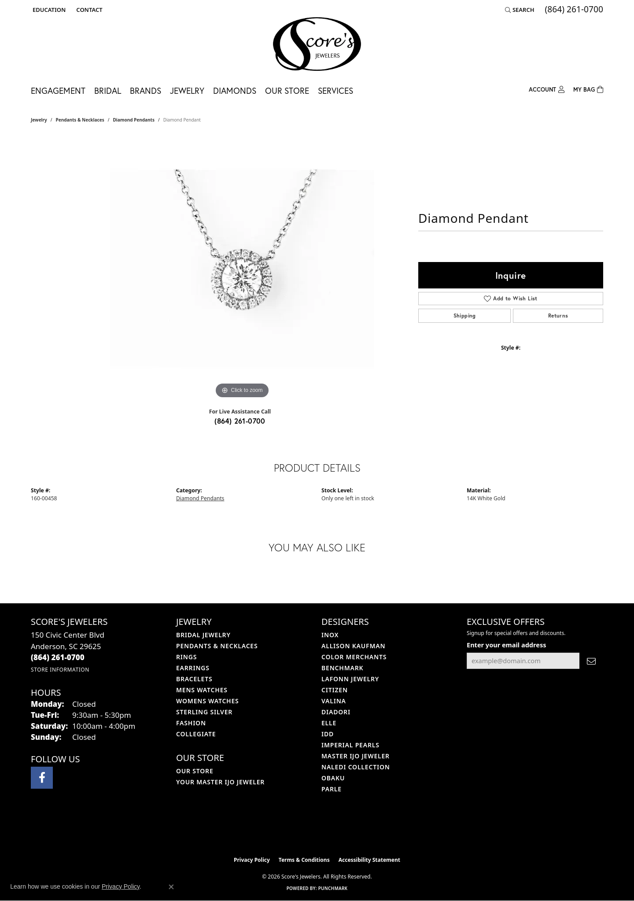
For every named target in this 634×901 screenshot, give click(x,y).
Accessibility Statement (369, 860)
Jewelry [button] (187, 90)
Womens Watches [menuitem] (207, 701)
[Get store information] (60, 669)
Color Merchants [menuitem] (354, 657)
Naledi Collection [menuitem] (355, 767)
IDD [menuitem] (327, 734)
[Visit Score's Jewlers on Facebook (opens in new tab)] (42, 778)
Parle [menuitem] (331, 789)
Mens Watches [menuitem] (202, 690)
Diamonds (234, 90)
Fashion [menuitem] (191, 723)
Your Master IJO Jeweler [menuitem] (220, 782)
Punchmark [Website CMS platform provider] (333, 888)
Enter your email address (506, 644)
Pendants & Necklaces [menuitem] (217, 646)
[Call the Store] (58, 657)
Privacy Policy (252, 860)
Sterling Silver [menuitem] (204, 712)
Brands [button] (145, 90)
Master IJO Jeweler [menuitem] (355, 756)
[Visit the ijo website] (295, 830)
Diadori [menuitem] (335, 712)
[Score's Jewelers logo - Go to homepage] (317, 44)
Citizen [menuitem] (334, 690)
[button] (48, 9)
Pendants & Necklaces (80, 120)
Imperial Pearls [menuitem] (350, 745)
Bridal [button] (107, 90)
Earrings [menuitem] (193, 668)
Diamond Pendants (134, 120)
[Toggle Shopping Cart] (588, 89)
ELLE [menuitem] (328, 723)
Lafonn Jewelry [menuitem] (350, 679)
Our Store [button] (287, 90)
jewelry (39, 120)
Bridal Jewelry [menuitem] (203, 635)
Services (335, 90)
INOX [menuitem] (330, 635)
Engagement (58, 90)
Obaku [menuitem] (333, 778)
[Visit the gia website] (337, 830)
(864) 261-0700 (239, 420)
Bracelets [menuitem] (194, 679)
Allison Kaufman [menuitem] (353, 646)
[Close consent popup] (171, 887)
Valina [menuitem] (333, 701)
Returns (558, 315)
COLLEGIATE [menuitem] (196, 734)
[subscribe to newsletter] (591, 661)
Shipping (464, 315)
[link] (88, 9)
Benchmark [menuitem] (342, 668)
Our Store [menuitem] (195, 771)
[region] (242, 269)
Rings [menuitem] (186, 657)
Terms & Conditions (304, 860)
